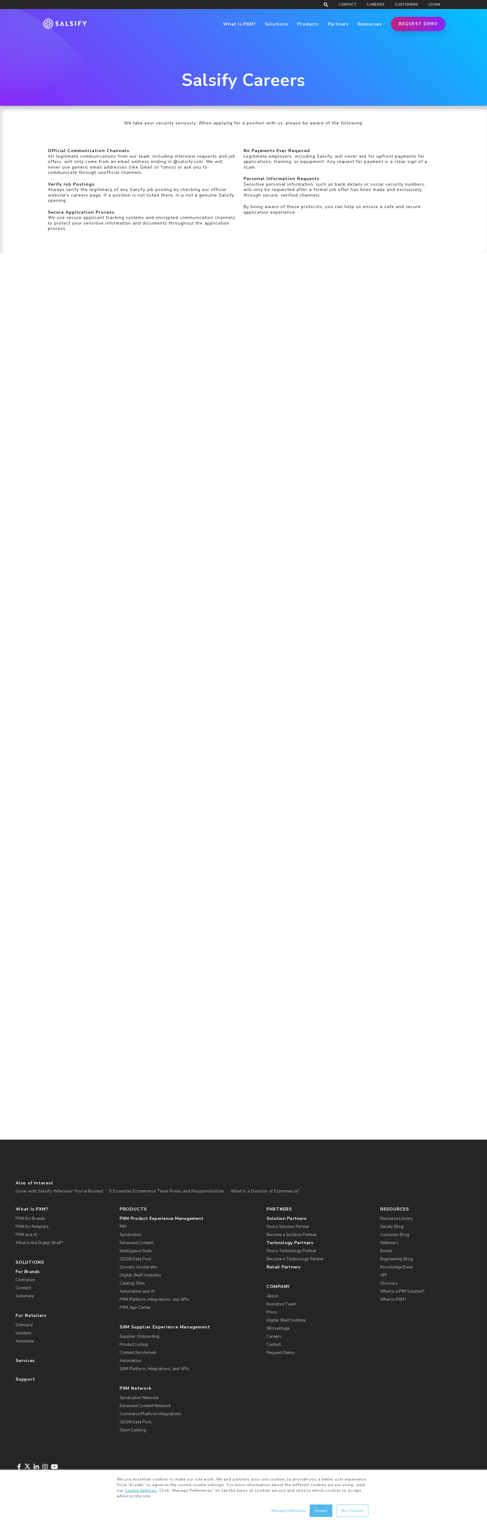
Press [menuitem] (271, 1312)
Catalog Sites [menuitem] (132, 1283)
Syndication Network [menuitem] (139, 1398)
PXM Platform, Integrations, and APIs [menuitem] (154, 1299)
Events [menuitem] (386, 1251)
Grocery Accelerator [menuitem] (139, 1267)
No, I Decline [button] (352, 1510)
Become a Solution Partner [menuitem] (291, 1235)
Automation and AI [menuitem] (137, 1291)
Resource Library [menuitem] (396, 1218)
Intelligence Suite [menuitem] (136, 1251)
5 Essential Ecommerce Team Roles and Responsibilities (167, 1191)
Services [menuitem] (25, 1361)
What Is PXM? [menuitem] (32, 1209)
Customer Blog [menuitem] (394, 1235)
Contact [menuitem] (347, 4)
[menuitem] (188, 1219)
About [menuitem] (272, 1296)
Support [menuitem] (25, 1379)
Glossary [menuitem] (389, 1283)
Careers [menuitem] (375, 4)
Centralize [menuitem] (25, 1280)
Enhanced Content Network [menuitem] (145, 1406)
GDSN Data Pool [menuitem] (136, 1259)
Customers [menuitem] (406, 4)
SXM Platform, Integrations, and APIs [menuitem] (154, 1369)
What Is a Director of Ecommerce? (265, 1191)
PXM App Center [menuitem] (135, 1307)
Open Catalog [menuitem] (133, 1430)
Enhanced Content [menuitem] (136, 1243)
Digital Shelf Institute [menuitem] (286, 1320)
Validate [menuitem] (23, 1333)
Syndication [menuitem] (131, 1235)
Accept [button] (321, 1510)
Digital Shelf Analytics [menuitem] (141, 1275)
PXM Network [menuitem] (136, 1388)
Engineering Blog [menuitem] (396, 1259)
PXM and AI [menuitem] (26, 1235)
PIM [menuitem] (123, 1227)
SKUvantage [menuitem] (278, 1328)
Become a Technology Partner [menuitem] (295, 1259)
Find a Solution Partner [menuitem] (288, 1227)
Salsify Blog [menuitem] (391, 1227)
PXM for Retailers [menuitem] (32, 1227)
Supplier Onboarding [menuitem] (140, 1336)
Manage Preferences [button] (288, 1510)
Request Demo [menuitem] (280, 1352)
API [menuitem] (383, 1275)
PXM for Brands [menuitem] (31, 1218)
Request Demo (418, 24)
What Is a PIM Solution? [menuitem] (402, 1291)
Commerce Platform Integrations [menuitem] (150, 1414)
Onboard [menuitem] (24, 1325)
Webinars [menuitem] (389, 1243)
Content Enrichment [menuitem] (138, 1352)
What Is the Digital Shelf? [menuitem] (39, 1243)
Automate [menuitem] (25, 1296)
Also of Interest (34, 1183)
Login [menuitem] (434, 4)
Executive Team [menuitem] (281, 1304)
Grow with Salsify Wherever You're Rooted (59, 1191)
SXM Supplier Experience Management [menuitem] (165, 1327)
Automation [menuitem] (131, 1361)
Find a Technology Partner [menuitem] (291, 1251)
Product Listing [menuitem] (134, 1344)
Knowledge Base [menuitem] (396, 1267)
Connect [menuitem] (23, 1288)
